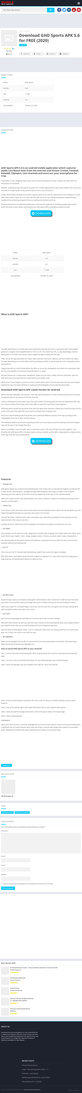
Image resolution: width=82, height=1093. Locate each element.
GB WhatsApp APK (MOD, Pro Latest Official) (36, 1077)
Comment (5, 831)
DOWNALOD (42, 441)
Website (3, 875)
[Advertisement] (41, 21)
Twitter (37, 54)
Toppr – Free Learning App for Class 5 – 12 (35, 1069)
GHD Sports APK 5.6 (22, 813)
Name (3, 857)
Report (9, 55)
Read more (6, 766)
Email (3, 866)
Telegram (63, 54)
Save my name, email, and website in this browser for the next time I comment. (28, 884)
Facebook (24, 54)
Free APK (27, 32)
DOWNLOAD (42, 214)
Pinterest (50, 54)
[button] (50, 10)
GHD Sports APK (7, 813)
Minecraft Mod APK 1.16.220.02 (31, 1081)
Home (21, 32)
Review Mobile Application (32, 1089)
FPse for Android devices (30, 1065)
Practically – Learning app (30, 1073)
